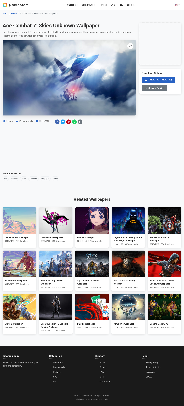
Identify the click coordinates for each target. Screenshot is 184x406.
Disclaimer (150, 372)
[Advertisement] (69, 148)
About (102, 362)
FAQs (102, 372)
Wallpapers (72, 5)
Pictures (103, 5)
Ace (5, 179)
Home (5, 13)
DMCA (149, 377)
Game (14, 13)
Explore (130, 5)
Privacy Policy (152, 362)
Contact (103, 367)
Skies (24, 179)
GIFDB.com (105, 381)
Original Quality (154, 88)
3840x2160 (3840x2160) (158, 79)
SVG (113, 5)
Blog (102, 377)
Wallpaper (45, 179)
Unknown (33, 179)
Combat (14, 179)
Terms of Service (153, 367)
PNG (121, 5)
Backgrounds (88, 5)
